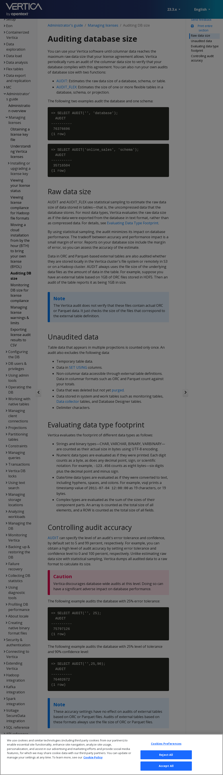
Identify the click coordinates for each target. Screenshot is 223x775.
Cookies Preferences (166, 750)
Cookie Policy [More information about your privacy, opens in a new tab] (93, 764)
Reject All (166, 761)
